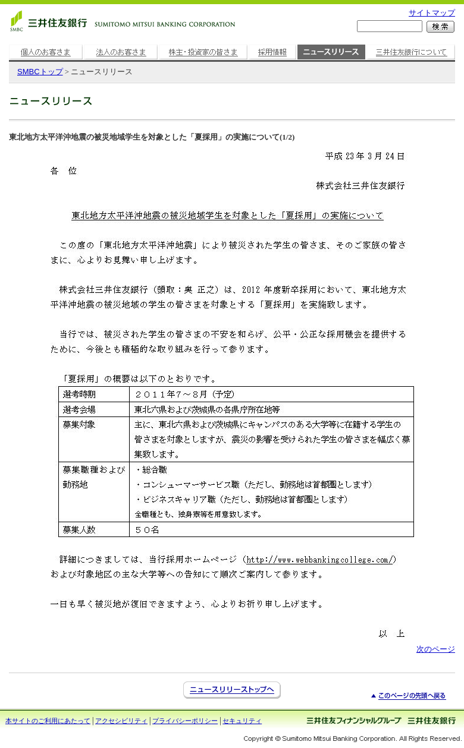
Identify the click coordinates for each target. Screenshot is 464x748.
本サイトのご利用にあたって (47, 720)
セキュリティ (242, 720)
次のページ (435, 649)
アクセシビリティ (121, 720)
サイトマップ (432, 12)
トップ (40, 71)
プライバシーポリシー (185, 720)
